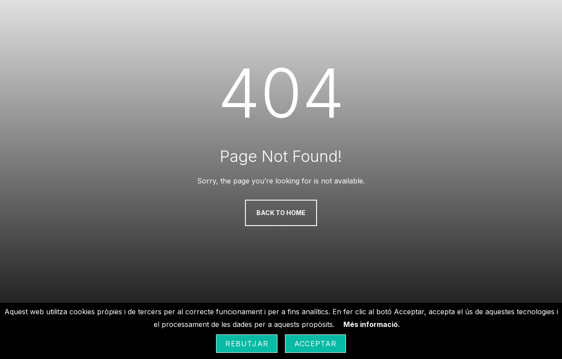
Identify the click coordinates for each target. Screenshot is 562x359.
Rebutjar (246, 343)
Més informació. (371, 324)
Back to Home (281, 212)
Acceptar (315, 343)
